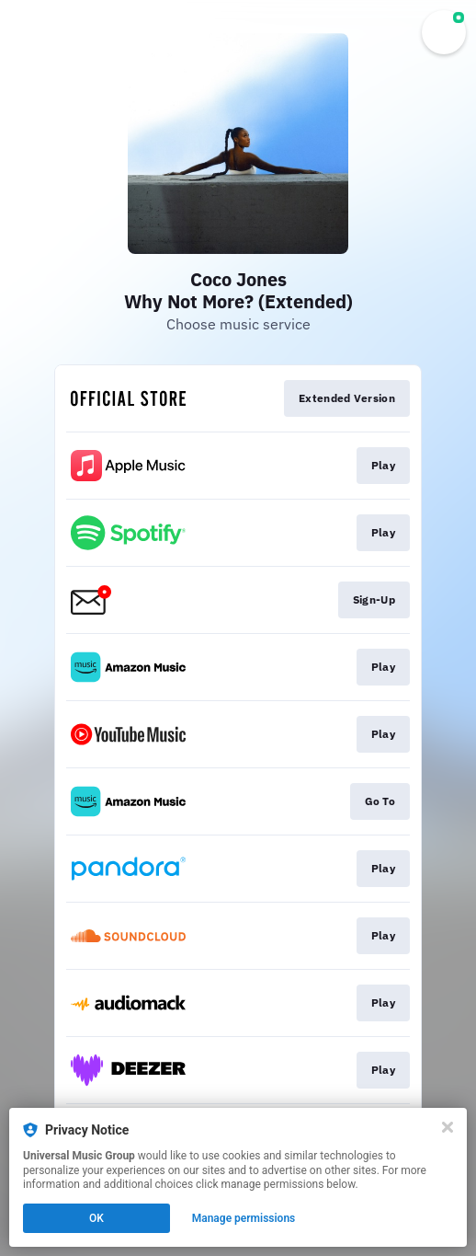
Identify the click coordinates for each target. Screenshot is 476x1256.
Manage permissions (244, 1218)
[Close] (447, 1127)
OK (96, 1218)
